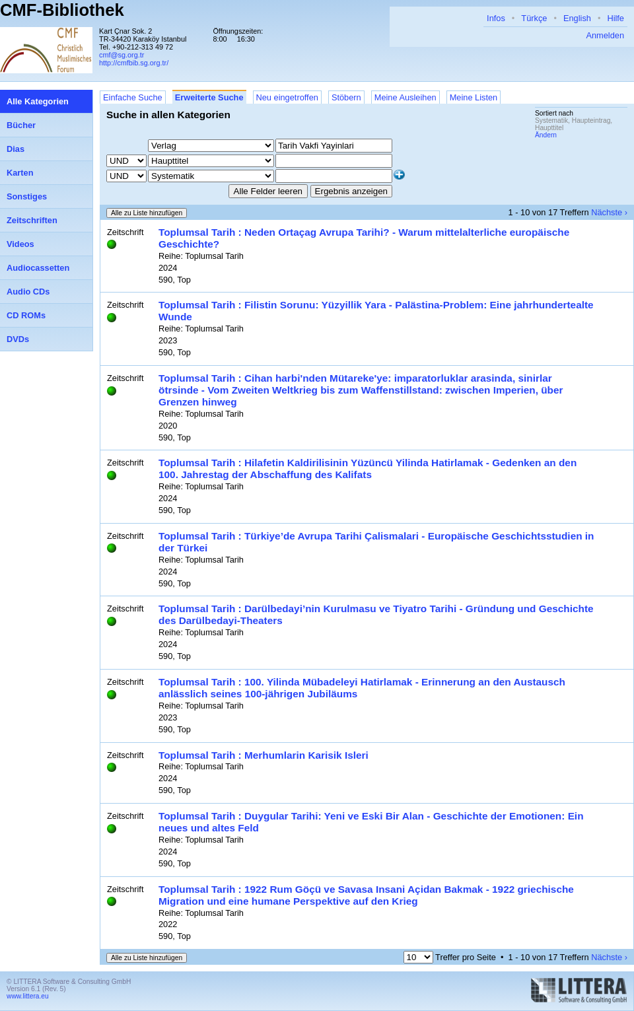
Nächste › (609, 212)
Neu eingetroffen (287, 97)
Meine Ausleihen (405, 97)
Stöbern (346, 97)
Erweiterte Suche (209, 97)
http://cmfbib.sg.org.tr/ (133, 63)
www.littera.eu (28, 996)
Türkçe (534, 18)
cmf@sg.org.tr (121, 55)
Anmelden (605, 35)
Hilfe (615, 18)
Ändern (546, 135)
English (577, 18)
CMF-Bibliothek (62, 10)
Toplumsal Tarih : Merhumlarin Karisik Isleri (263, 755)
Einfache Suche (132, 97)
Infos (496, 18)
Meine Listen (474, 97)
